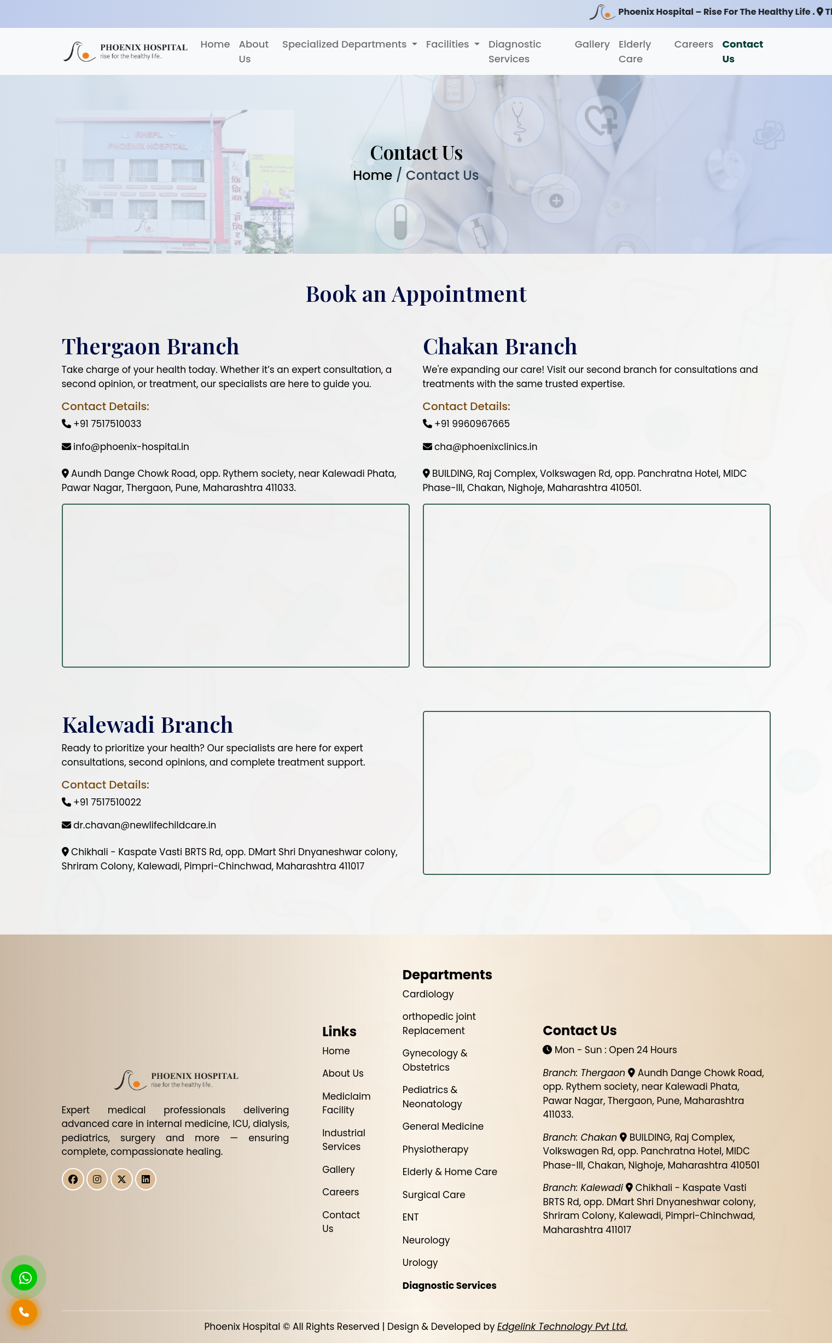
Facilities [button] (449, 44)
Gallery (592, 44)
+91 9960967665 (466, 423)
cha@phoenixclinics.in (480, 446)
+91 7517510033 (102, 423)
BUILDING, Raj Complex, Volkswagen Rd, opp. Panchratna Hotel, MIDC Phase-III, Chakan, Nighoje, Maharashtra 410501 (651, 1151)
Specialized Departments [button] (345, 44)
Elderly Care (635, 51)
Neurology (426, 1240)
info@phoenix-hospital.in (125, 446)
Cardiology (428, 994)
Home (215, 44)
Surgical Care (434, 1194)
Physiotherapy (436, 1149)
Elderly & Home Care (450, 1171)
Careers (694, 44)
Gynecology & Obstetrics (435, 1060)
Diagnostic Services (515, 51)
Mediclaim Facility (346, 1103)
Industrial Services (343, 1140)
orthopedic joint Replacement (439, 1023)
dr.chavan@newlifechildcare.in (139, 825)
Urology (420, 1262)
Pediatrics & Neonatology (432, 1097)
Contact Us (742, 51)
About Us (253, 51)
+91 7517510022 (102, 802)
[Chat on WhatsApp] (24, 1277)
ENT (411, 1217)
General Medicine (443, 1126)
